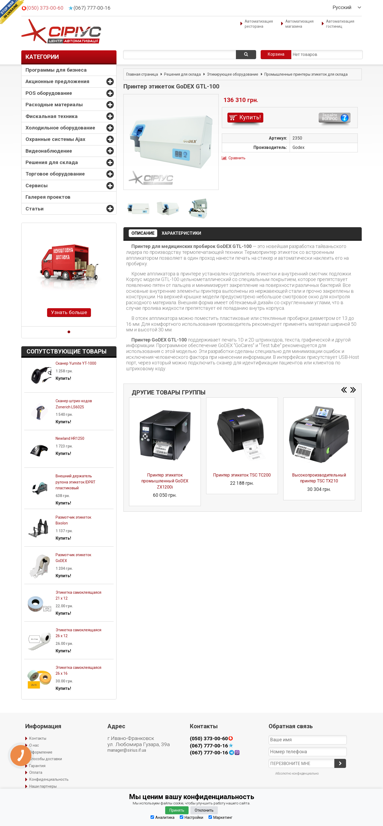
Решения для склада (52, 162)
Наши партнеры (43, 786)
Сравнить (236, 158)
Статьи (35, 209)
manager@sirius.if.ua (126, 750)
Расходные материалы (54, 104)
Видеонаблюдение (49, 151)
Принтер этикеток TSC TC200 (242, 475)
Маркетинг (220, 817)
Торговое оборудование (55, 174)
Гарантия (37, 766)
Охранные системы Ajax (55, 139)
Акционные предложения (57, 81)
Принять (176, 810)
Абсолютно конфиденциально (297, 773)
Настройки (191, 817)
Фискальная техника (52, 116)
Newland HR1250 (70, 438)
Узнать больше (69, 312)
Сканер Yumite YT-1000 (76, 363)
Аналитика (162, 817)
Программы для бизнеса (56, 70)
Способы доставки (45, 759)
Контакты (37, 738)
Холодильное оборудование (60, 128)
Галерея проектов (48, 197)
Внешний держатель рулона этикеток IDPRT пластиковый (75, 482)
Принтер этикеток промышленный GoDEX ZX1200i (164, 481)
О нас (34, 745)
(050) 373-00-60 (45, 8)
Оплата (35, 772)
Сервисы (37, 185)
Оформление (40, 752)
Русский (341, 7)
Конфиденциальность (49, 779)
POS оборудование (49, 93)
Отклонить (204, 810)
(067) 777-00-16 (92, 8)
